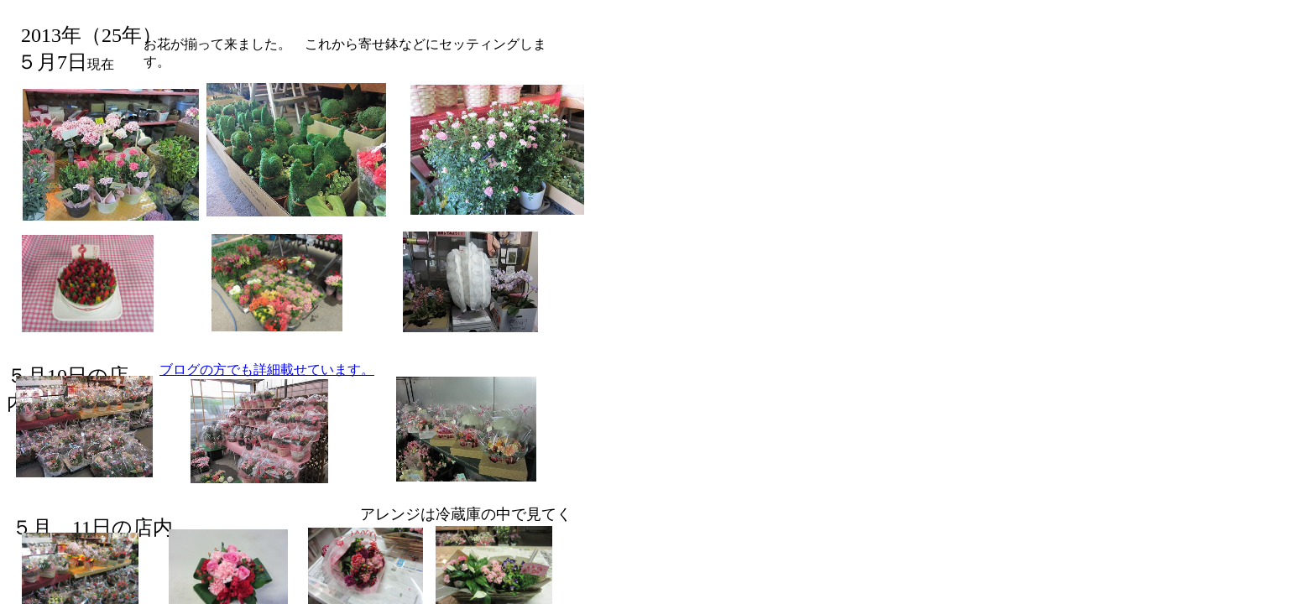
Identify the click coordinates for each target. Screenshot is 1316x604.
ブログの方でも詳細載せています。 (266, 369)
